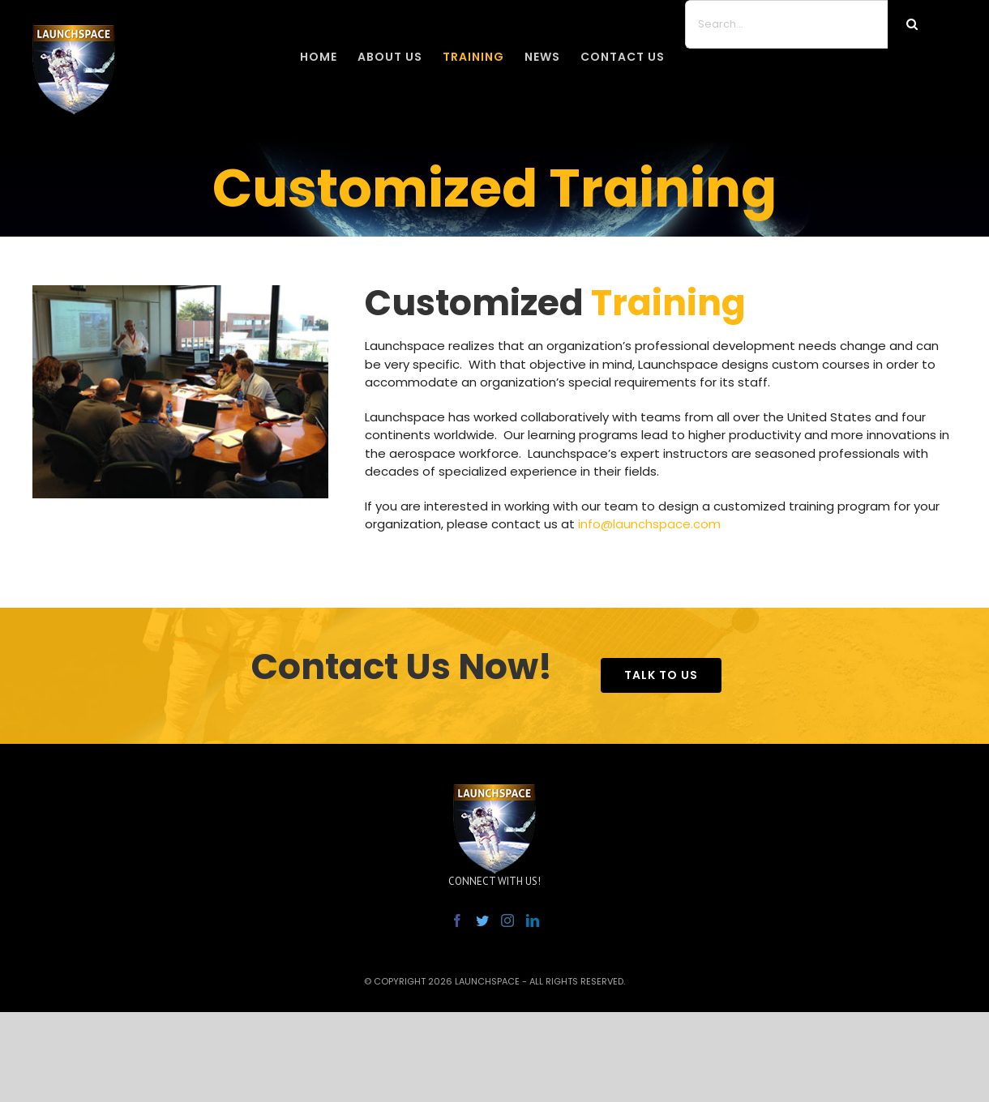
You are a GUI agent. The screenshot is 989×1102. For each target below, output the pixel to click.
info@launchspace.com (649, 523)
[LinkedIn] (532, 920)
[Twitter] (482, 920)
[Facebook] (457, 920)
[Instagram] (507, 920)
